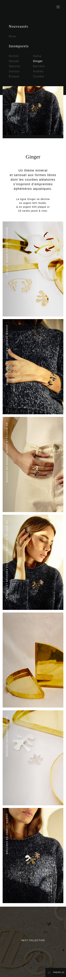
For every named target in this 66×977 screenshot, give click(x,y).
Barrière (39, 66)
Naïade (14, 61)
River (13, 36)
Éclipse (14, 76)
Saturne (14, 66)
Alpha (37, 56)
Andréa (38, 71)
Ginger (38, 61)
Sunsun (14, 71)
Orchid (13, 56)
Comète (38, 76)
